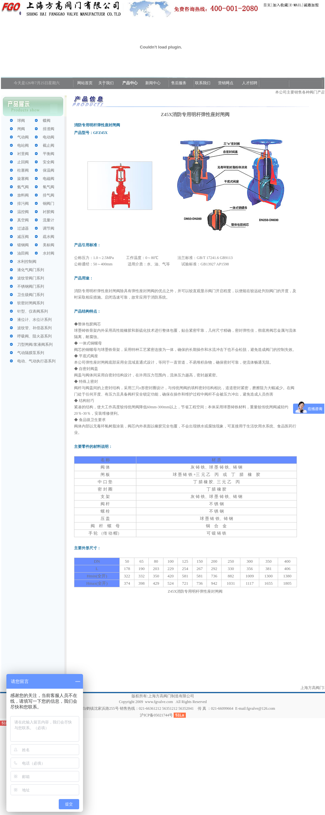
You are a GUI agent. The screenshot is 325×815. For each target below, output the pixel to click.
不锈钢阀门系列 (30, 286)
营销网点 (225, 83)
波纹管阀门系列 (30, 278)
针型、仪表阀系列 (32, 311)
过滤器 (23, 228)
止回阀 (23, 162)
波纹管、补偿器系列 (34, 328)
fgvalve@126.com (261, 708)
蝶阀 (46, 120)
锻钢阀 (23, 245)
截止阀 (48, 145)
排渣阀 (48, 129)
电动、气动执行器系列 (36, 361)
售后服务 (178, 83)
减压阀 (23, 236)
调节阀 (48, 228)
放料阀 (23, 195)
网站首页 (84, 83)
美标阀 (48, 245)
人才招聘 (249, 83)
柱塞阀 (23, 170)
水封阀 (48, 253)
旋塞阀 (23, 178)
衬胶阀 (48, 212)
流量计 (48, 220)
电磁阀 (48, 178)
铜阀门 (48, 203)
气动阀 (23, 137)
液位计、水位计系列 (34, 319)
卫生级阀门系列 (30, 295)
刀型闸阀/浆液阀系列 (35, 344)
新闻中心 (153, 83)
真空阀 (23, 220)
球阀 (21, 120)
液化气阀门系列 (30, 270)
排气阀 (48, 195)
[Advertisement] (195, 639)
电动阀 (48, 137)
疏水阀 (48, 236)
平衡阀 (48, 154)
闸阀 (21, 129)
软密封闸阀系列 (30, 303)
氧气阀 (48, 187)
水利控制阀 (26, 261)
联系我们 (202, 83)
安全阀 (48, 162)
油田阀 (23, 253)
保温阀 (48, 170)
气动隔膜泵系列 (30, 353)
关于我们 (106, 83)
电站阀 (23, 145)
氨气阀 (23, 187)
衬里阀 (23, 154)
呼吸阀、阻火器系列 (34, 336)
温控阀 (23, 212)
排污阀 (23, 203)
